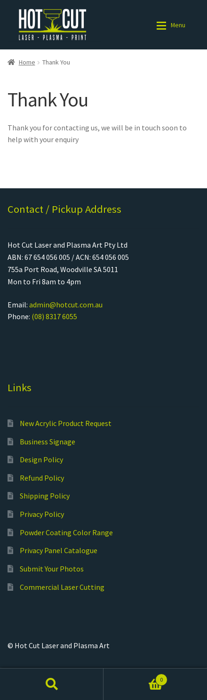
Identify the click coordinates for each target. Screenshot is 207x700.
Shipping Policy (45, 495)
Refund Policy (42, 478)
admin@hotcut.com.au (66, 304)
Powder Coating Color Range (66, 532)
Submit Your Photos (52, 568)
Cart (135, 677)
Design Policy (41, 459)
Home (27, 62)
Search (52, 684)
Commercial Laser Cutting (62, 587)
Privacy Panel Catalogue (58, 550)
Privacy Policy (42, 514)
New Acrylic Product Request (65, 423)
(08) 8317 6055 (54, 316)
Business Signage (47, 441)
